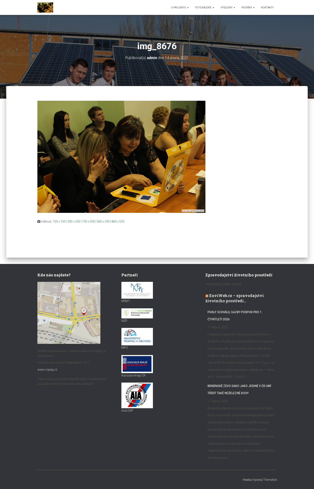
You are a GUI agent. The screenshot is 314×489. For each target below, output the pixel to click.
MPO (124, 347)
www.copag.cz (47, 369)
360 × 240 (103, 221)
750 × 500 (88, 221)
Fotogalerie (204, 7)
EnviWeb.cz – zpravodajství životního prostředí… (234, 298)
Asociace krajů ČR (133, 375)
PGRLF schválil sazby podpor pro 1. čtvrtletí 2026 (235, 315)
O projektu (180, 7)
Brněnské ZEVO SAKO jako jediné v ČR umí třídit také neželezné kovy (239, 389)
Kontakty (267, 7)
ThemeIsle (270, 479)
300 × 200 (73, 221)
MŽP (124, 320)
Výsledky (228, 7)
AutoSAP (127, 410)
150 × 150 (59, 221)
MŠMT (125, 301)
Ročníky (248, 7)
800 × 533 (118, 221)
